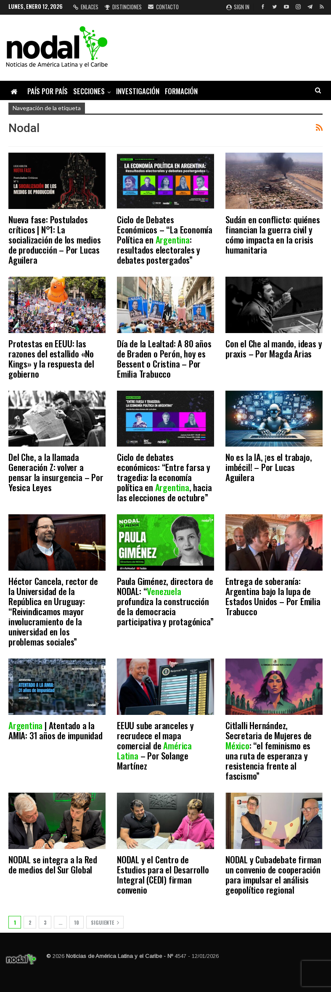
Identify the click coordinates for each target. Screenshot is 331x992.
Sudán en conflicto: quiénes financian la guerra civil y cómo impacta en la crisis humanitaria (272, 234)
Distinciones (123, 7)
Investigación (137, 91)
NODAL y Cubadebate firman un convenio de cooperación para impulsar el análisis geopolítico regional (273, 874)
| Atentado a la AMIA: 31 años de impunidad (55, 730)
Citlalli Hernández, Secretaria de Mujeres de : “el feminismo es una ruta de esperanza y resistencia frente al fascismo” (268, 750)
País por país (47, 91)
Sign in (237, 7)
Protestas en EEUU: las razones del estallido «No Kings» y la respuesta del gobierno (51, 358)
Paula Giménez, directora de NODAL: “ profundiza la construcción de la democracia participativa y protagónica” (165, 601)
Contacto (163, 7)
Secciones (89, 91)
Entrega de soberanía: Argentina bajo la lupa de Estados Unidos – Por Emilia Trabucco (272, 596)
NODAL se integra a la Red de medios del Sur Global (52, 864)
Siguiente (105, 922)
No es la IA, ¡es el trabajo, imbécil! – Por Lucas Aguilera (268, 467)
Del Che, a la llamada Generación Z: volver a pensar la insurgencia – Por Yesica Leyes (55, 472)
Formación (181, 91)
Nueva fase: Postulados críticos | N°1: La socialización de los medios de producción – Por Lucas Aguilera (54, 239)
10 (76, 922)
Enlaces (85, 7)
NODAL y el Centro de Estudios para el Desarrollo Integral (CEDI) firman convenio (163, 874)
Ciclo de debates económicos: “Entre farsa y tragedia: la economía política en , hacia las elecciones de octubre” (164, 477)
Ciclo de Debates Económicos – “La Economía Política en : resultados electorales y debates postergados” (164, 239)
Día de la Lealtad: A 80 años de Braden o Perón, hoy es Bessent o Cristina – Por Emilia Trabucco (164, 358)
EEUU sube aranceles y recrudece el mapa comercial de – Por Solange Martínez (155, 745)
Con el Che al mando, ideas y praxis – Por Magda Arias (273, 348)
